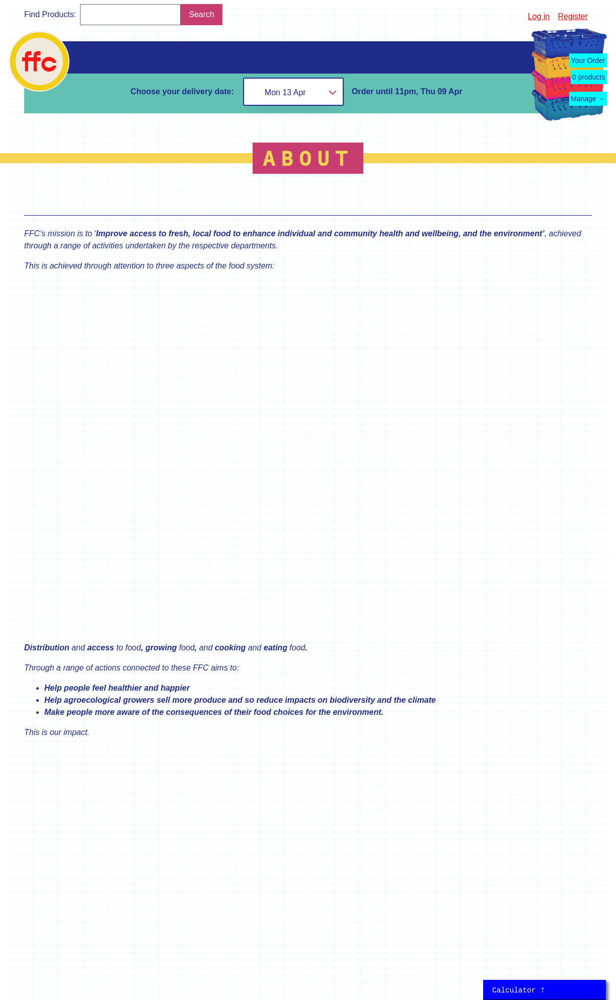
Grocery (46, 736)
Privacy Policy (508, 905)
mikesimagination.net (89, 955)
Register (573, 16)
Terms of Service (556, 905)
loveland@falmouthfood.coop (258, 821)
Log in (539, 16)
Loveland (48, 776)
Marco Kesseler (108, 990)
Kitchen (45, 756)
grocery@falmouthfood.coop (256, 788)
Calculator (519, 990)
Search (201, 14)
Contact (131, 768)
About (127, 788)
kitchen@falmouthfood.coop (256, 853)
